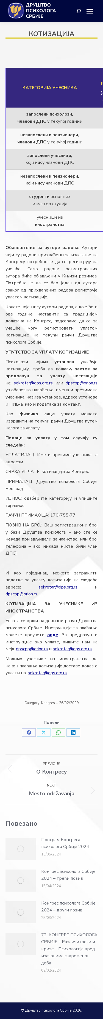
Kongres (48, 702)
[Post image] (20, 849)
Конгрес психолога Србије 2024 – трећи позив (68, 875)
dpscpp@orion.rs (82, 383)
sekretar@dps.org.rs (33, 383)
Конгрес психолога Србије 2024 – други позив (68, 906)
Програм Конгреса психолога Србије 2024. (65, 843)
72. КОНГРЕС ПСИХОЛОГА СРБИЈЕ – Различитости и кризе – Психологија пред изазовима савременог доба (69, 949)
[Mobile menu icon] (92, 11)
